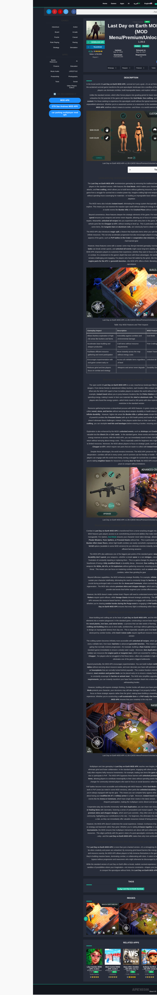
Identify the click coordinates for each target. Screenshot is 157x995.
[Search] (94, 12)
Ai (95, 4)
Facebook (135, 68)
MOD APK (32, 101)
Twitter (122, 68)
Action (104, 46)
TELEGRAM (61, 47)
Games (80, 4)
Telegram (93, 68)
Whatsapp (79, 68)
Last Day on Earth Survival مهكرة (97, 889)
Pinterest (107, 68)
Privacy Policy (140, 992)
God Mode (79, 537)
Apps (89, 4)
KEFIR (131, 52)
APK (137, 624)
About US (119, 992)
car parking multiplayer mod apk (32, 114)
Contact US (129, 992)
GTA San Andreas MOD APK (32, 107)
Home (72, 4)
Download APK (62, 42)
